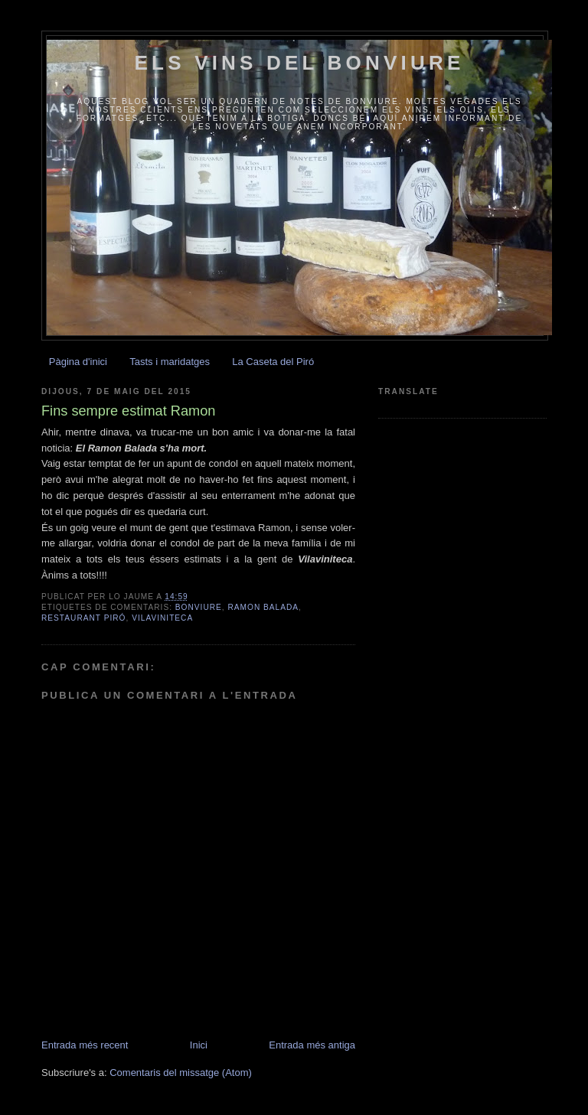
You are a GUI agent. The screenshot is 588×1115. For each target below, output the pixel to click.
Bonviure (198, 607)
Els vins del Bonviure (300, 62)
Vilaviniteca (162, 618)
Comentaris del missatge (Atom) (180, 1072)
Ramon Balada (263, 607)
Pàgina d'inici (78, 361)
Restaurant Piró (83, 618)
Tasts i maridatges (169, 361)
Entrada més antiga (312, 1045)
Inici (198, 1045)
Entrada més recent (84, 1045)
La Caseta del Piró (273, 361)
